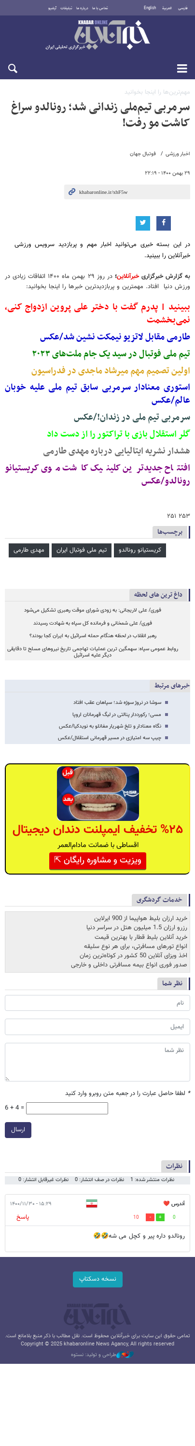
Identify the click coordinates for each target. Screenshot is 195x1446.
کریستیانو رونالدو (140, 550)
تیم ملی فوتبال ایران (81, 550)
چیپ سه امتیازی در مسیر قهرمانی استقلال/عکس (109, 738)
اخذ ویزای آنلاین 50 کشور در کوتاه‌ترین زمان (133, 956)
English (150, 8)
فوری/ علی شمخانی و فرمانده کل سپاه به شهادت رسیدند (92, 623)
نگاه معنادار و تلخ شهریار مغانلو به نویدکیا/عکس (110, 726)
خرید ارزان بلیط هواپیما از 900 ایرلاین (140, 918)
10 (136, 1217)
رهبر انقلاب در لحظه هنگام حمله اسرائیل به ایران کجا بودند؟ (92, 636)
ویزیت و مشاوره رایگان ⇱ (97, 860)
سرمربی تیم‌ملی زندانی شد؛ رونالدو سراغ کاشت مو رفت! (100, 115)
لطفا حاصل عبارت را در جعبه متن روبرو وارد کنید (127, 1093)
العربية (167, 8)
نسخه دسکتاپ (97, 1279)
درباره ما (82, 8)
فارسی (183, 8)
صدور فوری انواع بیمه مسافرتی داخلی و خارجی (129, 965)
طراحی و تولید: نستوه (102, 1355)
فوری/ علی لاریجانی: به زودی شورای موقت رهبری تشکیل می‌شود (92, 610)
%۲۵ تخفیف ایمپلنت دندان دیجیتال (98, 829)
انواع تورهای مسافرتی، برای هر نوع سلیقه (135, 946)
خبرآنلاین (97, 35)
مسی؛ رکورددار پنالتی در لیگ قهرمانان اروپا (116, 715)
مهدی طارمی (29, 550)
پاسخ (22, 1217)
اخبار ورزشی (178, 154)
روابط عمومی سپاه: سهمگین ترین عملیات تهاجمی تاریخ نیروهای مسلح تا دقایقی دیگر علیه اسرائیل (92, 652)
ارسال (18, 1130)
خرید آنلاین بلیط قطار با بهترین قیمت (141, 937)
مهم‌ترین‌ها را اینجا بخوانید (157, 92)
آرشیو (52, 8)
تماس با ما (100, 8)
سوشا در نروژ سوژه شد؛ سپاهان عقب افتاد (117, 703)
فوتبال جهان (143, 154)
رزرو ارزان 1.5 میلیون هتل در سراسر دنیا (136, 928)
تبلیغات (66, 8)
